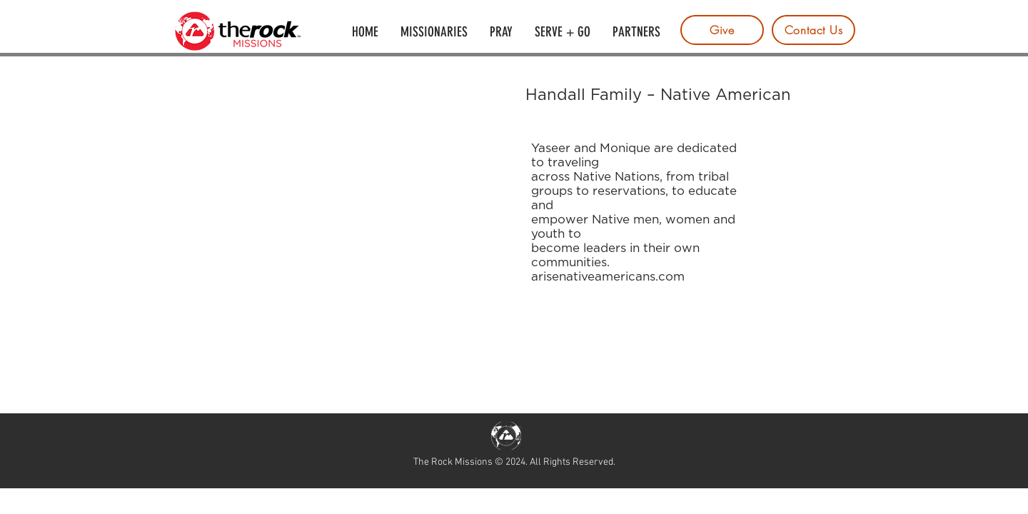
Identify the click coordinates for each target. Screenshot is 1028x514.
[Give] (722, 30)
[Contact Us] (813, 30)
